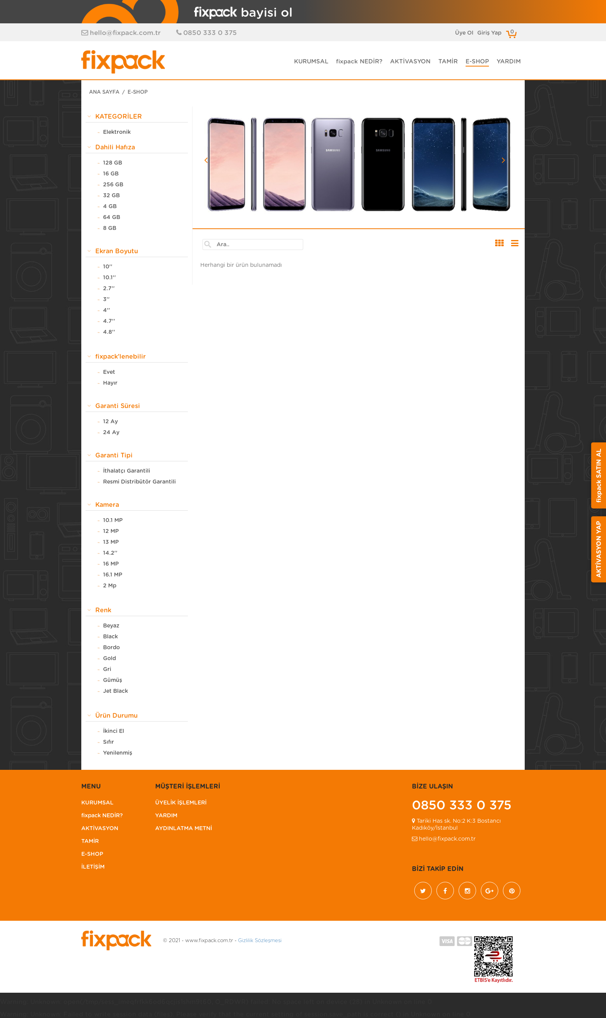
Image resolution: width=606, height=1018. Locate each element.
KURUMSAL (311, 62)
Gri (107, 670)
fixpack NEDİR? (359, 62)
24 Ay (111, 433)
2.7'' (109, 289)
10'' (107, 267)
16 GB (111, 174)
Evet (109, 372)
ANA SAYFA (104, 92)
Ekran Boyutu (116, 252)
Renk (103, 611)
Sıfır (108, 742)
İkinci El (113, 731)
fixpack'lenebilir (120, 357)
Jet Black (115, 691)
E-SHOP (477, 62)
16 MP (111, 564)
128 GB (112, 163)
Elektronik (117, 132)
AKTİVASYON (410, 62)
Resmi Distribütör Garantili (139, 482)
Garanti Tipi (114, 456)
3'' (106, 300)
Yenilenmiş (117, 753)
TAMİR (448, 62)
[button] (227, 185)
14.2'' (110, 553)
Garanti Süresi (117, 406)
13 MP (111, 542)
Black (110, 637)
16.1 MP (112, 575)
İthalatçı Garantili (126, 471)
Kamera (107, 505)
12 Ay (110, 422)
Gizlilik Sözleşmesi (260, 941)
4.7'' (109, 321)
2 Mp (109, 586)
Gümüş (112, 680)
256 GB (113, 185)
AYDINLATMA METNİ (183, 829)
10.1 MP (113, 521)
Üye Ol (464, 33)
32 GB (111, 196)
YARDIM (509, 62)
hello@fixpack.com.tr (125, 33)
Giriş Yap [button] (489, 33)
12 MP (111, 531)
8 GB (109, 228)
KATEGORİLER (118, 117)
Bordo (111, 648)
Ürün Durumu (116, 716)
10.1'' (109, 278)
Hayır (110, 383)
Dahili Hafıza (115, 148)
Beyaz (111, 626)
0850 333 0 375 (210, 33)
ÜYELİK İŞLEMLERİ (181, 803)
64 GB (111, 218)
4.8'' (109, 332)
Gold (109, 659)
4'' (106, 311)
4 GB (110, 207)
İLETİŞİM (93, 867)
